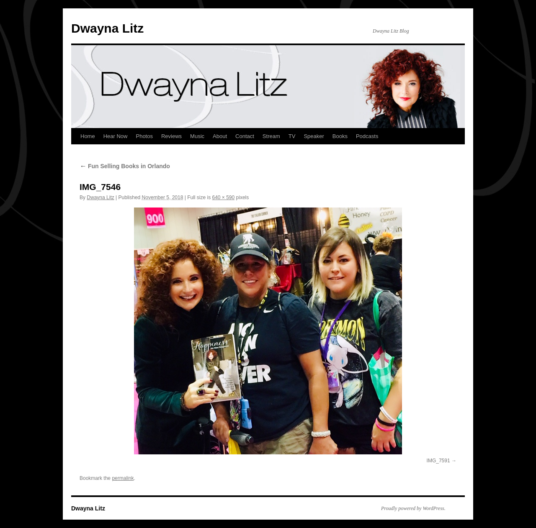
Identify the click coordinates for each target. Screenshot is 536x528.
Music (197, 136)
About (220, 136)
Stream (271, 136)
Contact (244, 136)
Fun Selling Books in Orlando (125, 166)
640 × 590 (223, 197)
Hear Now (115, 136)
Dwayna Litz (107, 28)
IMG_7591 (438, 461)
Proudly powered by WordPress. (413, 508)
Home (87, 136)
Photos (144, 136)
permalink (123, 478)
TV (292, 136)
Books (340, 136)
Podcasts (367, 136)
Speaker (314, 136)
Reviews (171, 136)
